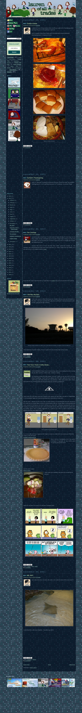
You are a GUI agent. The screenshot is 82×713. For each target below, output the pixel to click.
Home (49, 664)
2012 (10, 244)
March (11, 205)
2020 (10, 263)
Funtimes (16, 61)
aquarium (29, 659)
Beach (28, 355)
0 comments (28, 286)
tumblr (53, 280)
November (12, 223)
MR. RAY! (30, 575)
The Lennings (31, 232)
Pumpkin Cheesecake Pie (29, 437)
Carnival (10, 57)
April (11, 207)
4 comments (28, 147)
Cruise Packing (12, 59)
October (12, 221)
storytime (13, 70)
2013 (10, 246)
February (12, 202)
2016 (10, 253)
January (12, 200)
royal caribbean (18, 67)
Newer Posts (26, 664)
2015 (10, 251)
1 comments (28, 660)
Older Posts (72, 664)
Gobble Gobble (32, 23)
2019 (10, 260)
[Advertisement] (49, 162)
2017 (10, 256)
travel (9, 72)
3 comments (28, 224)
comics (29, 566)
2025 (10, 274)
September (13, 218)
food (32, 566)
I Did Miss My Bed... (33, 294)
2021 (10, 265)
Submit (14, 52)
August (12, 216)
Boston (34, 659)
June (11, 211)
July (11, 214)
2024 (10, 272)
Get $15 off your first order (13, 293)
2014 (10, 249)
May (11, 209)
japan (12, 66)
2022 (10, 267)
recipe (36, 566)
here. (45, 249)
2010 (10, 196)
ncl (17, 66)
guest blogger (17, 64)
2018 (10, 258)
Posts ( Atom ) (33, 667)
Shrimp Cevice (26, 470)
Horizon (9, 62)
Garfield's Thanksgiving (35, 178)
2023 (10, 270)
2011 (10, 198)
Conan (19, 57)
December (12, 241)
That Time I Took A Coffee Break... (38, 365)
